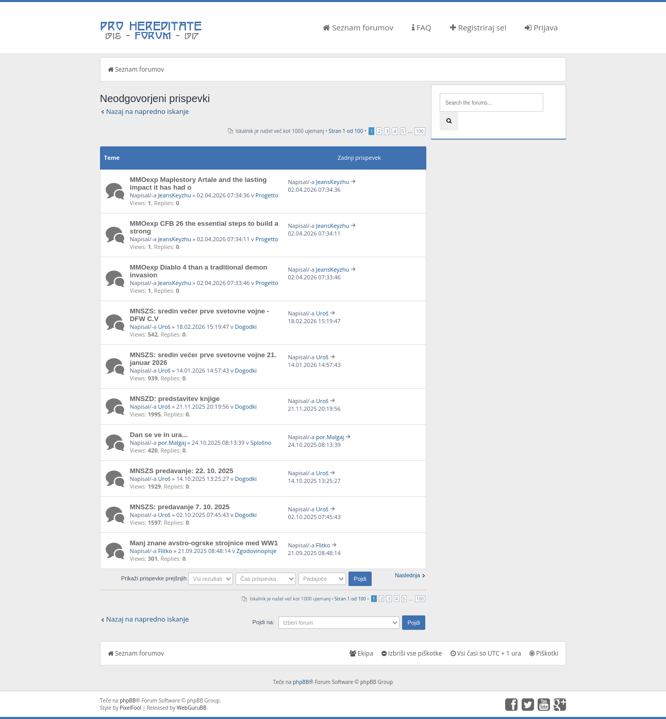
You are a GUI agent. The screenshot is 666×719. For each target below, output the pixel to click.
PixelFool (130, 707)
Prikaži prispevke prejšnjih (177, 578)
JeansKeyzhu (174, 195)
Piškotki (543, 653)
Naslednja (407, 575)
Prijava (541, 27)
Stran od (346, 131)
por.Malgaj (172, 442)
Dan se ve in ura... (159, 435)
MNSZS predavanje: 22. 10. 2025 (182, 471)
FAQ (421, 27)
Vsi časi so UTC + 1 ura (486, 653)
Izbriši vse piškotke (411, 653)
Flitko (165, 551)
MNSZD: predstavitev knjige (175, 399)
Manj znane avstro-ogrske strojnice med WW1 (204, 543)
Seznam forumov (358, 27)
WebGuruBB (192, 707)
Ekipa (361, 653)
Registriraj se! (478, 27)
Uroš (164, 326)
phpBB (301, 681)
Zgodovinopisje (257, 551)
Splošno (261, 442)
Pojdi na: (263, 622)
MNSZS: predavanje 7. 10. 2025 (180, 507)
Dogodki (246, 326)
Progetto (267, 195)
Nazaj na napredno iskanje (147, 111)
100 (420, 131)
